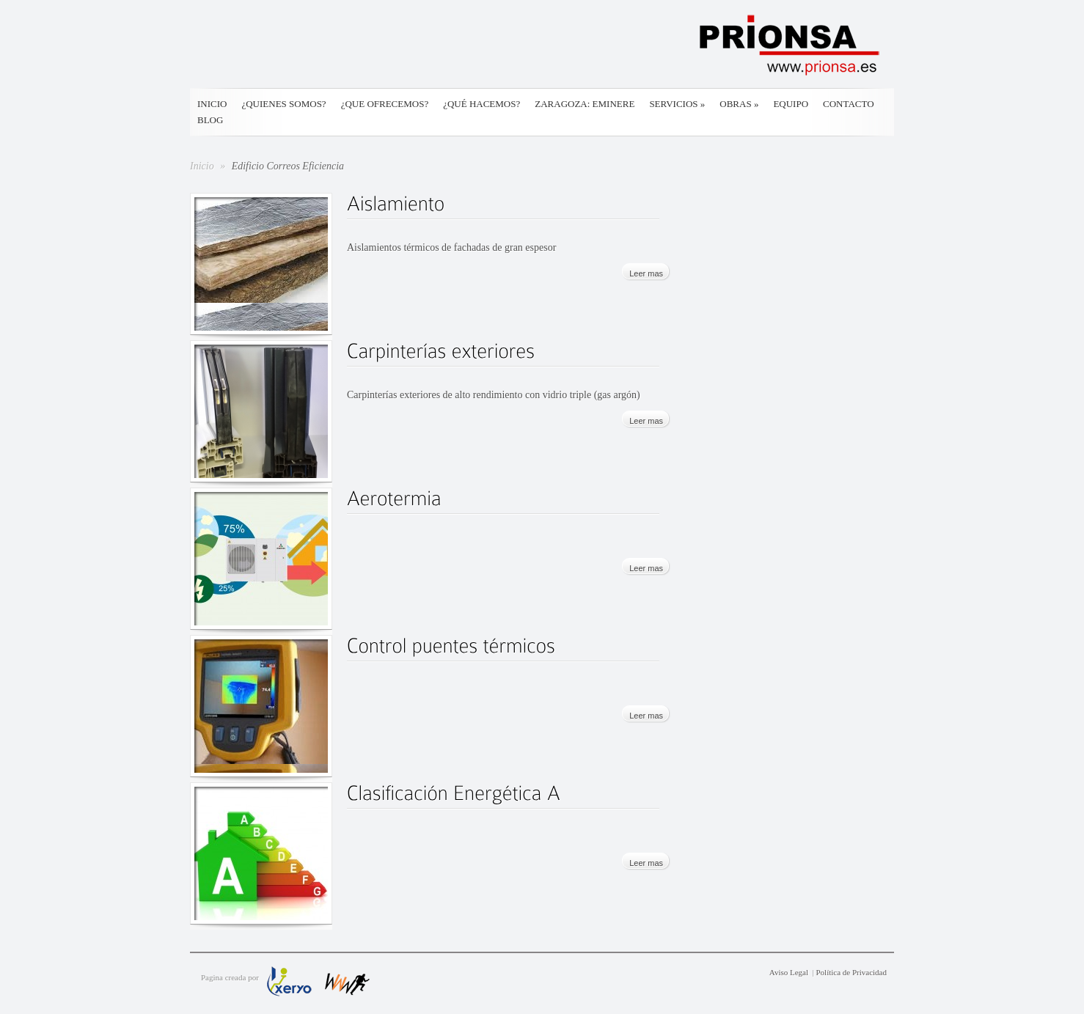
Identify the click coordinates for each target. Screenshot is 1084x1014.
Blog (210, 119)
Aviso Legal (788, 972)
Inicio (212, 103)
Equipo (790, 103)
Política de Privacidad (851, 972)
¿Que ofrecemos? (385, 103)
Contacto (848, 103)
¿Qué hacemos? (481, 103)
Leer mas (646, 273)
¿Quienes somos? (283, 103)
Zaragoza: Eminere (584, 103)
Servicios (677, 103)
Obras (738, 103)
